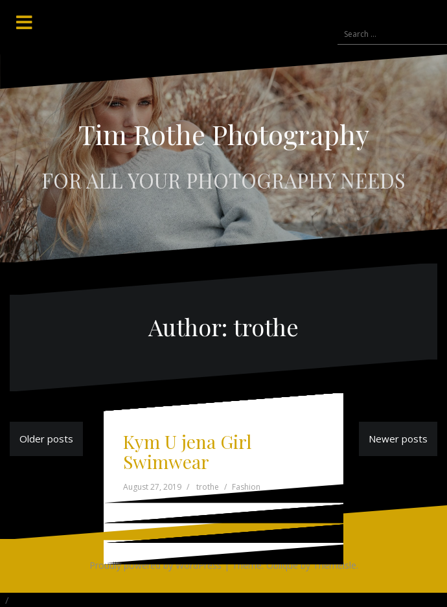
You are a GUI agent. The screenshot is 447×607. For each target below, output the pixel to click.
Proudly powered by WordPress (155, 565)
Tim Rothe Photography (223, 134)
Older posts (46, 438)
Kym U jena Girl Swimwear (187, 451)
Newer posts (398, 438)
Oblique (282, 565)
